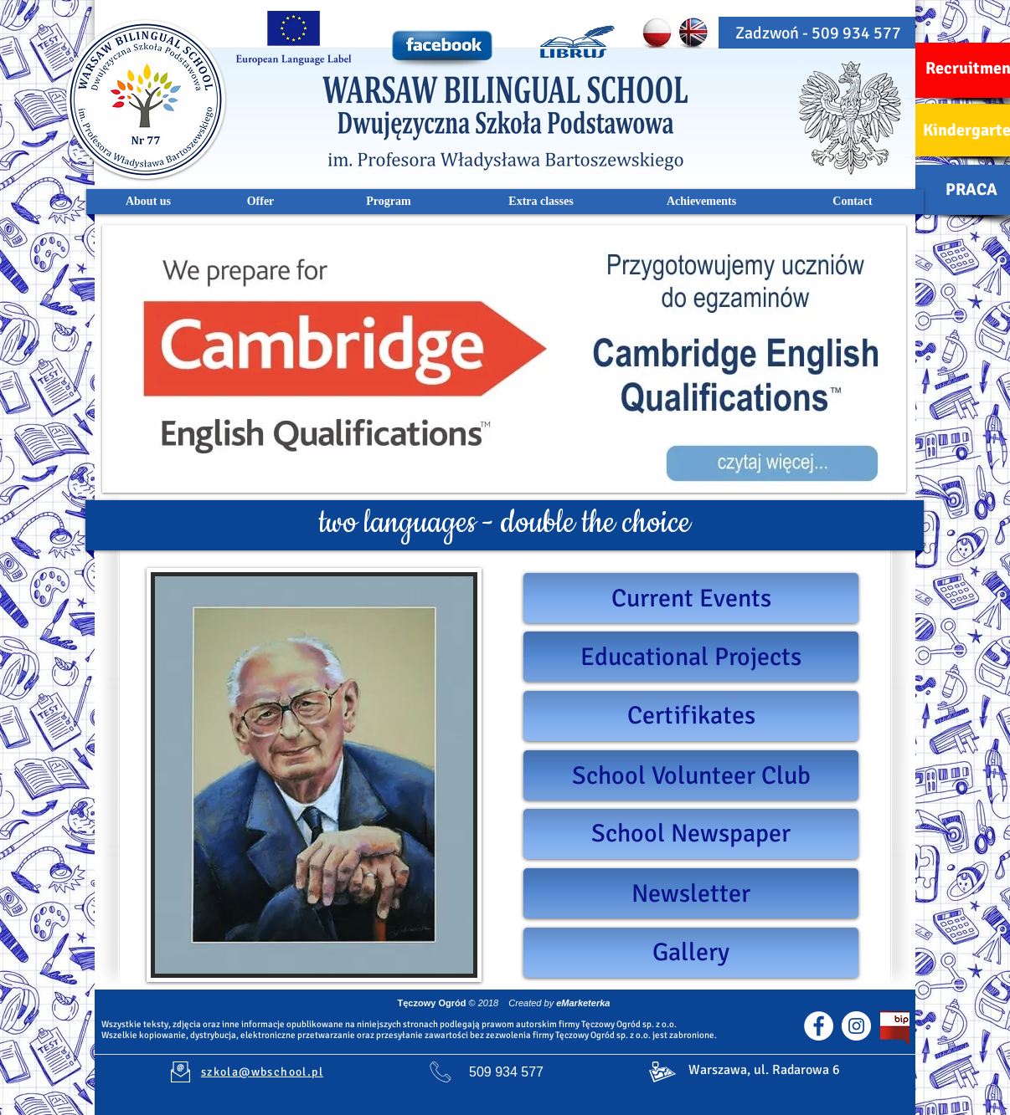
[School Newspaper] (690, 834)
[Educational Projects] (690, 657)
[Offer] (260, 201)
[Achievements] (701, 201)
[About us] (148, 201)
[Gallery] (690, 953)
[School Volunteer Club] (690, 775)
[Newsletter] (690, 893)
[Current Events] (690, 598)
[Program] (388, 201)
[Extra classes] (541, 201)
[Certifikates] (690, 716)
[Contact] (852, 201)
